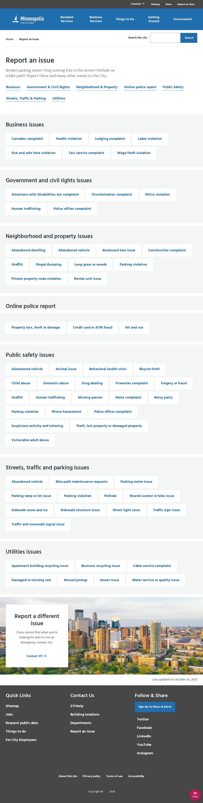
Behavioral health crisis (107, 369)
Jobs (9, 715)
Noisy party (163, 398)
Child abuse (20, 383)
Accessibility (136, 776)
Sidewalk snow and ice (29, 510)
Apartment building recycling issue (39, 566)
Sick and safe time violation (33, 153)
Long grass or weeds (90, 265)
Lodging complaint (110, 139)
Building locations (84, 715)
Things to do (16, 731)
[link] (137, 4)
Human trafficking (26, 209)
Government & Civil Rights (48, 87)
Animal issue (66, 369)
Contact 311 (35, 656)
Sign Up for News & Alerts (155, 707)
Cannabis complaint (27, 139)
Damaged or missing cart (31, 580)
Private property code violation (36, 279)
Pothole (110, 496)
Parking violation (133, 265)
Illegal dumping (49, 265)
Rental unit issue (87, 279)
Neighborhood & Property (97, 87)
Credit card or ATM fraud (92, 328)
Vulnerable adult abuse (30, 440)
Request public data (22, 723)
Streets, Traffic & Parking (26, 98)
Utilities (58, 98)
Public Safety (173, 87)
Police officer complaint (72, 209)
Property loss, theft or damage (35, 328)
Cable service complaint (152, 566)
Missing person (90, 398)
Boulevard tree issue (118, 250)
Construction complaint (167, 250)
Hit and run (134, 328)
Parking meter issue (136, 482)
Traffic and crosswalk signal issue (38, 524)
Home (9, 39)
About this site (68, 776)
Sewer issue (109, 580)
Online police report (140, 87)
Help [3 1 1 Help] (76, 706)
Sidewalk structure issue (80, 510)
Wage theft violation (134, 153)
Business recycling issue (100, 566)
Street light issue (126, 510)
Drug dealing (92, 383)
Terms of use (114, 776)
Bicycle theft (149, 369)
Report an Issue (185, 4)
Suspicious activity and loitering (37, 426)
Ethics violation (157, 195)
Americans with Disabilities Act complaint (45, 195)
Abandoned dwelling (28, 250)
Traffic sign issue (166, 510)
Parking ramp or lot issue (31, 496)
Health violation (69, 139)
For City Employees (21, 740)
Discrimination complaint (112, 195)
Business (13, 87)
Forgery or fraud (173, 383)
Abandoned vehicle (74, 250)
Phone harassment (66, 412)
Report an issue (82, 731)
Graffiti (17, 265)
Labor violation (150, 139)
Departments (80, 723)
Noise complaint (128, 398)
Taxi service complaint (86, 153)
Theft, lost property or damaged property (109, 426)
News (169, 4)
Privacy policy (92, 776)
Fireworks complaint (132, 383)
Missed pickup (75, 580)
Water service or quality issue (155, 580)
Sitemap (155, 4)
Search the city (137, 37)
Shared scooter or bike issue (152, 496)
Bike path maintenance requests (82, 482)
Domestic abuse (56, 383)
